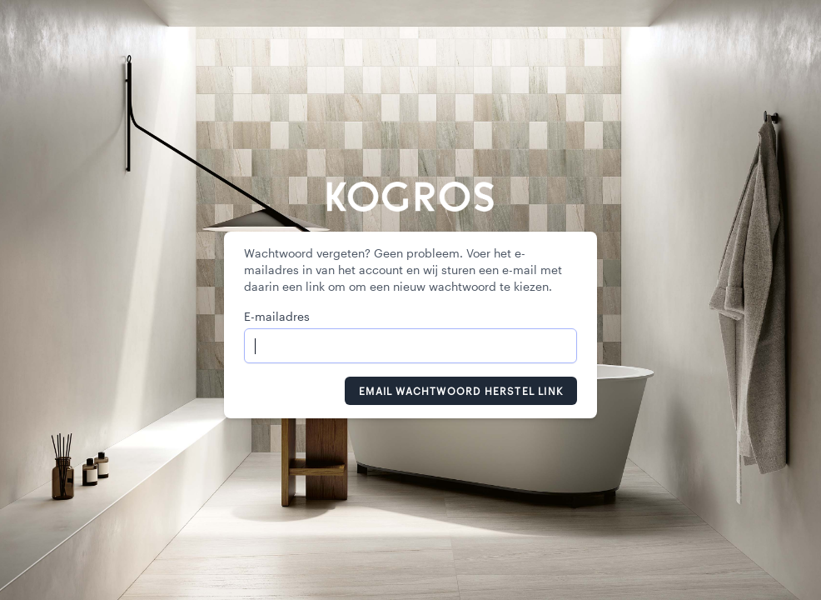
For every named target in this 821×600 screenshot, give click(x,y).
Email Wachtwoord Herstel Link (461, 391)
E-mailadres (277, 316)
